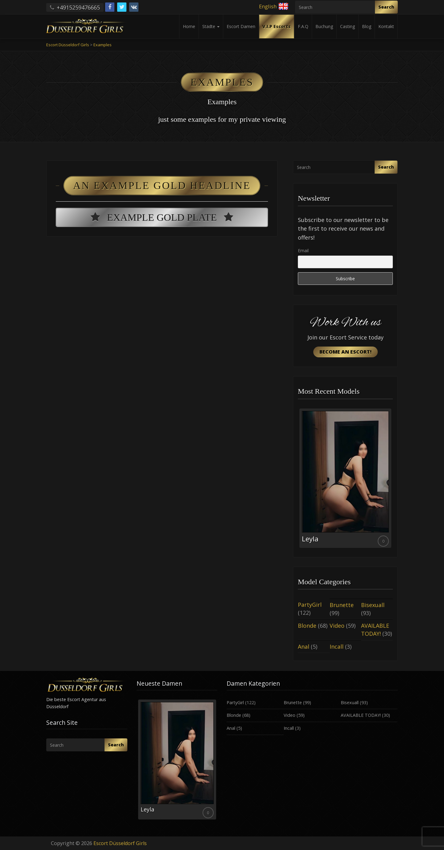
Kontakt (386, 26)
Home (189, 26)
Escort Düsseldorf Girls (120, 843)
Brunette (342, 605)
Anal (303, 646)
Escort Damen (241, 26)
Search (386, 7)
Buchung (324, 26)
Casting (347, 26)
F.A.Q (303, 26)
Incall (336, 646)
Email (303, 250)
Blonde (307, 625)
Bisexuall (372, 605)
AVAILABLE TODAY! (375, 629)
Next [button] (393, 480)
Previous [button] (298, 480)
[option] (345, 478)
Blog (366, 26)
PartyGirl (310, 604)
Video (337, 625)
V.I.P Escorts (276, 26)
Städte (211, 26)
